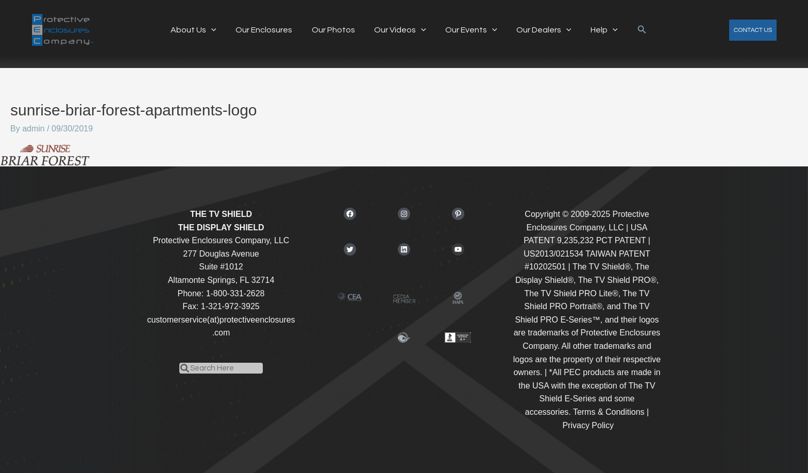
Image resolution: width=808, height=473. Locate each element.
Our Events (469, 30)
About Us (202, 30)
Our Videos (400, 30)
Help (596, 30)
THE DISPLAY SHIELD (221, 227)
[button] (632, 30)
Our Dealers (538, 30)
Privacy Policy (588, 425)
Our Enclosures (269, 30)
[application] (219, 30)
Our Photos (336, 30)
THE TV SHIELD (221, 214)
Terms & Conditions (609, 412)
